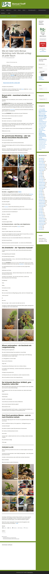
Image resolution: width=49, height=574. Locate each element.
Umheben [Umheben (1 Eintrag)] (40, 146)
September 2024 (42, 186)
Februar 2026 (41, 161)
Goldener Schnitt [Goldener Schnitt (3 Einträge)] (42, 123)
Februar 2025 (41, 179)
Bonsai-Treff (18, 3)
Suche (9, 13)
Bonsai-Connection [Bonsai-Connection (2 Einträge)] (42, 113)
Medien (25, 10)
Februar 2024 (41, 197)
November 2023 (42, 202)
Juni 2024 (40, 191)
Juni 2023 (40, 209)
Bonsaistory (13, 16)
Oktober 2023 (41, 203)
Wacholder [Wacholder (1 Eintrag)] (42, 146)
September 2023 (42, 205)
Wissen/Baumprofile (33, 10)
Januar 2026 (41, 162)
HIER (17, 523)
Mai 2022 (40, 229)
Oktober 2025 (41, 167)
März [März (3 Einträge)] (42, 127)
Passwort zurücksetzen (41, 78)
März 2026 (41, 159)
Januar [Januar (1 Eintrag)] (45, 126)
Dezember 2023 (42, 200)
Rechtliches (4, 13)
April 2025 (41, 176)
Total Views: (41, 239)
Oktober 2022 (41, 221)
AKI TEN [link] (12, 75)
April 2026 (41, 158)
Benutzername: (42, 64)
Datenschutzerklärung (43, 51)
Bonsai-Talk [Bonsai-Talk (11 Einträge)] (42, 116)
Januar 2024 (41, 199)
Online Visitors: (42, 238)
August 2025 (41, 170)
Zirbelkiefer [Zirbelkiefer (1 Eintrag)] (40, 149)
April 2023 (41, 212)
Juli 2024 (40, 189)
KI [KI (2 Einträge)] (40, 127)
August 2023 (41, 206)
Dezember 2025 (42, 164)
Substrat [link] (6, 206)
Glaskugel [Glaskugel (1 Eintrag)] (40, 122)
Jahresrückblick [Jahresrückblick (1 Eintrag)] (42, 126)
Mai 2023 (40, 211)
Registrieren (41, 76)
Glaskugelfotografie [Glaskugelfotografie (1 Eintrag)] (43, 122)
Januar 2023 (41, 217)
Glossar (19, 10)
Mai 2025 (40, 174)
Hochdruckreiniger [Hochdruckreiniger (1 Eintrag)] (41, 125)
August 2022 (41, 224)
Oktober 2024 (41, 185)
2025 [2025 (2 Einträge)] (44, 108)
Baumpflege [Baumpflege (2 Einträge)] (43, 110)
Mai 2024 (40, 192)
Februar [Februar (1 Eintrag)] (46, 121)
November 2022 (42, 220)
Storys (8, 16)
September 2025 (42, 168)
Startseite (2, 10)
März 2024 (41, 195)
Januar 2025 (41, 180)
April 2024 (41, 194)
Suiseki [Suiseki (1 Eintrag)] (42, 145)
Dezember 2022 (42, 218)
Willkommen (9, 10)
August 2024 (41, 188)
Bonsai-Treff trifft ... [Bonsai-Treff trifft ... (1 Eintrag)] (41, 117)
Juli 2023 (40, 208)
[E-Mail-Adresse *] (43, 39)
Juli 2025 (40, 171)
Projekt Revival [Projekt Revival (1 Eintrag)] (45, 140)
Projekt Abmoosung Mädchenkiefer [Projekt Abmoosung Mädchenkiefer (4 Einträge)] (42, 133)
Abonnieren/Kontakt (43, 10)
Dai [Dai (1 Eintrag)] (42, 120)
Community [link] (12, 109)
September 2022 (42, 223)
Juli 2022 (40, 226)
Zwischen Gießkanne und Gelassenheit (9, 537)
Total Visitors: (41, 241)
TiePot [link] (19, 192)
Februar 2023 (41, 215)
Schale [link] (19, 226)
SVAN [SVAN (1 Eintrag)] (44, 145)
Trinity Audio (11, 62)
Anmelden (44, 74)
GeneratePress (30, 572)
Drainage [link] (31, 194)
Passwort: (41, 67)
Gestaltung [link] (21, 264)
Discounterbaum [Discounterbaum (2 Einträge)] (42, 121)
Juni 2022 (40, 227)
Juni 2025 (40, 173)
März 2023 (41, 214)
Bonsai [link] (22, 89)
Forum (15, 10)
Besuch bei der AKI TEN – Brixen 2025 (11, 82)
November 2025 (42, 165)
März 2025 (41, 177)
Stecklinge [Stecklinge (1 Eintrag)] (40, 145)
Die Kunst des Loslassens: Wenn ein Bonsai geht (11, 538)
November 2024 (42, 183)
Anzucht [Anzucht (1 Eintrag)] (40, 110)
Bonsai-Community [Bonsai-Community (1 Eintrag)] (43, 112)
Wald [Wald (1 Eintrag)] (45, 146)
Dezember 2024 (42, 182)
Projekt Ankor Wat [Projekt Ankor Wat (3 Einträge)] (42, 136)
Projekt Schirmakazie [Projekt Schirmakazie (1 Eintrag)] (41, 141)
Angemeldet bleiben (42, 72)
